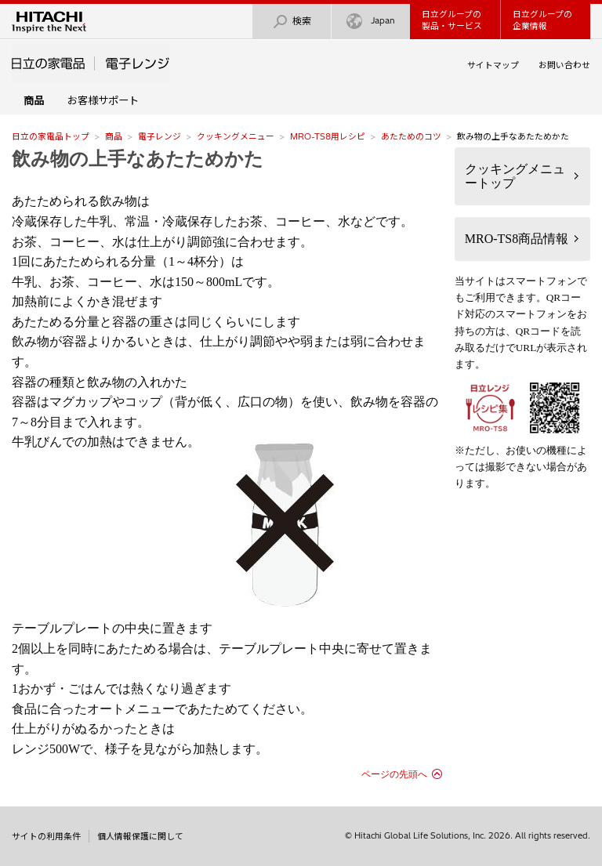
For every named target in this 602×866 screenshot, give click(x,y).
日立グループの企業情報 (542, 20)
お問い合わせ (564, 65)
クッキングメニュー (235, 136)
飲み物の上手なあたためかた (137, 159)
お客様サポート (103, 100)
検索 (291, 21)
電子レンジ (159, 136)
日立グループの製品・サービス (452, 20)
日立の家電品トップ (50, 136)
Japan (370, 21)
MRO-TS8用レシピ (327, 136)
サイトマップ (493, 65)
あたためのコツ (411, 136)
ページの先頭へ (394, 774)
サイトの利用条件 (46, 836)
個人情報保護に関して (140, 836)
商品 (113, 136)
